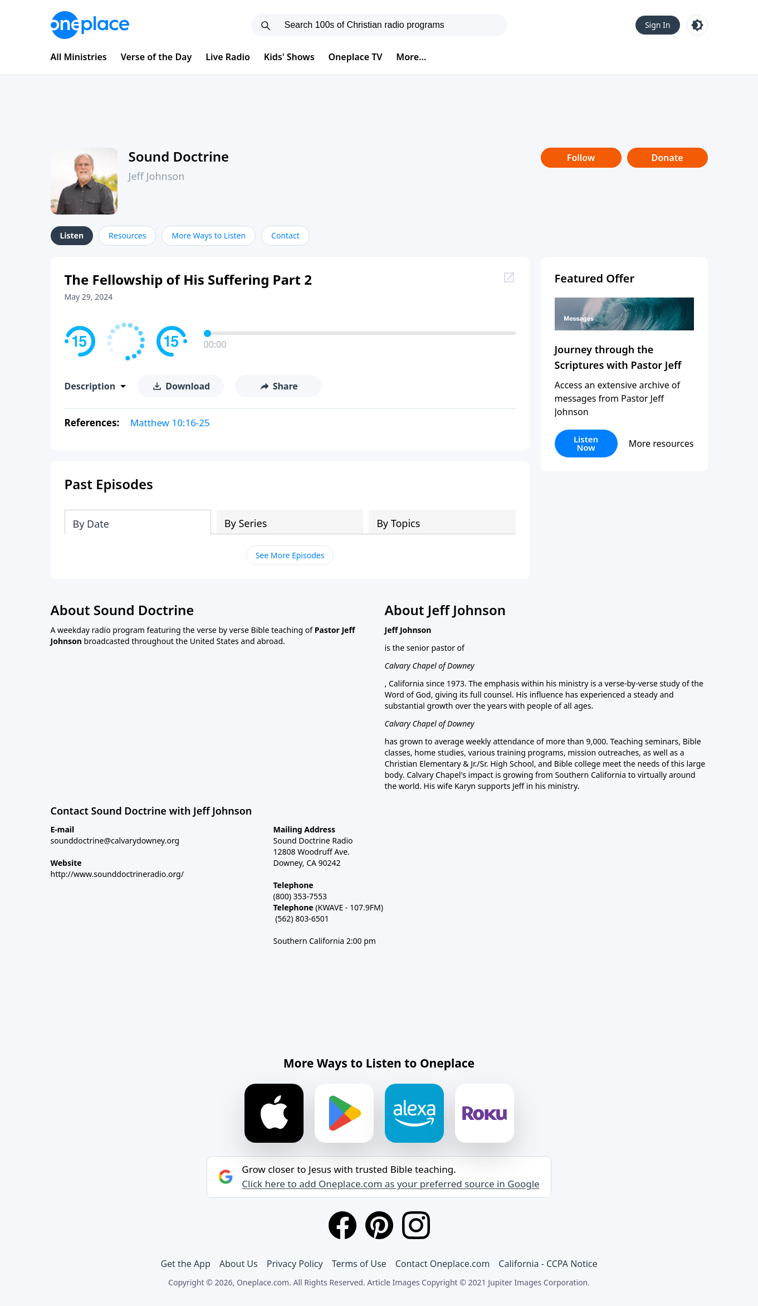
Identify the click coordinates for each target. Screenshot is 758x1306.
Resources (127, 235)
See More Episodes (290, 555)
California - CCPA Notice (547, 1264)
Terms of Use (359, 1264)
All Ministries (79, 57)
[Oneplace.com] (90, 25)
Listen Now (586, 443)
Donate (667, 158)
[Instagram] (416, 1225)
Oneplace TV (356, 57)
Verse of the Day (156, 57)
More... (411, 57)
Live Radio (228, 57)
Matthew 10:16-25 (170, 422)
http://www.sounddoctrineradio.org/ (117, 874)
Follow (581, 158)
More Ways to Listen (209, 235)
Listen (72, 235)
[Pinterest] (379, 1225)
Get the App (185, 1264)
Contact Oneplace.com (442, 1264)
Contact (285, 235)
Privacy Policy (295, 1264)
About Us (238, 1264)
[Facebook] (342, 1225)
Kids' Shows (289, 57)
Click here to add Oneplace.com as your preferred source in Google (390, 1184)
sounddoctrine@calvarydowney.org (115, 840)
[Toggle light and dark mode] (697, 25)
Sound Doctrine (179, 156)
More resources (661, 443)
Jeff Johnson (157, 176)
